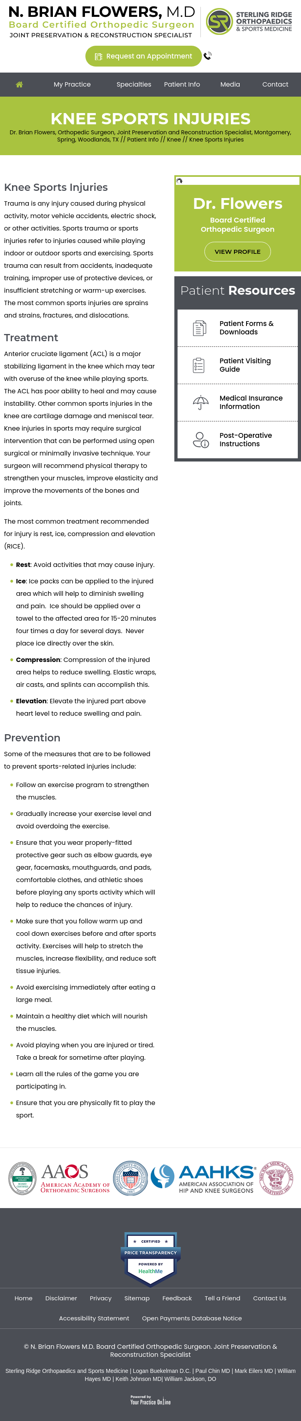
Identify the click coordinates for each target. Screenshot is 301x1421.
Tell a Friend (222, 1298)
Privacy (100, 1298)
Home (19, 85)
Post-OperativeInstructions (246, 440)
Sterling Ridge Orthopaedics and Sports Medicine (66, 1371)
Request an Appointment (149, 56)
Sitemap (136, 1298)
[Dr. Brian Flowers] (102, 21)
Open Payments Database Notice (192, 1318)
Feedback (177, 1298)
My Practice (72, 84)
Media (230, 84)
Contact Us (270, 1298)
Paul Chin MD (214, 1371)
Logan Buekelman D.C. (162, 1371)
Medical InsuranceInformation (251, 402)
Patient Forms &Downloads (247, 328)
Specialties (134, 84)
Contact (276, 84)
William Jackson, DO (190, 1379)
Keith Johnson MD (138, 1379)
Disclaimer (61, 1298)
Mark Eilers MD (253, 1371)
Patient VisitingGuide (245, 365)
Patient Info (182, 84)
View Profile (238, 251)
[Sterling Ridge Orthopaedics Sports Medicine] (249, 21)
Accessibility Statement (94, 1318)
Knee (174, 140)
